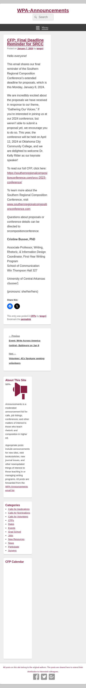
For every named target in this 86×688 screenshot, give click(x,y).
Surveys (12, 550)
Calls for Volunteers (18, 516)
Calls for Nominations (19, 512)
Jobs (10, 535)
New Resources (16, 539)
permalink (26, 319)
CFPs (33, 316)
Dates (11, 524)
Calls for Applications (19, 509)
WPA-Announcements (43, 10)
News (11, 543)
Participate (13, 546)
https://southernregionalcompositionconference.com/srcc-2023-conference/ (27, 178)
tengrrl (40, 48)
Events (11, 528)
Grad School (14, 531)
